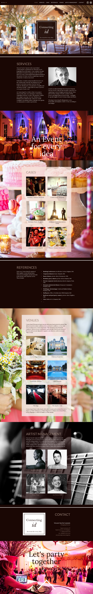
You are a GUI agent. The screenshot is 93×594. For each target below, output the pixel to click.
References (54, 2)
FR (2, 2)
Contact (81, 2)
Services (41, 2)
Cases (47, 2)
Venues (61, 2)
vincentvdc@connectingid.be (63, 535)
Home (36, 2)
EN (6, 2)
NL (4, 2)
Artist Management (71, 2)
